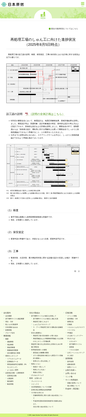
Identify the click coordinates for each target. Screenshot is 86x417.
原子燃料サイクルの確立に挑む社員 (45, 319)
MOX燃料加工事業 (13, 353)
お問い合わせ (70, 373)
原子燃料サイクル (75, 344)
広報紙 (69, 324)
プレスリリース (36, 381)
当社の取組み (34, 313)
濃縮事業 (10, 342)
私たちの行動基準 (11, 324)
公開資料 (10, 378)
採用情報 (69, 358)
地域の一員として (39, 367)
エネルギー (73, 341)
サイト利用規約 (71, 380)
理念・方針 (9, 322)
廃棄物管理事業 (12, 350)
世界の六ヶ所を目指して (41, 361)
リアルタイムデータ (14, 359)
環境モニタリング (11, 356)
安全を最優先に (36, 333)
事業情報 (43, 17)
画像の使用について (74, 383)
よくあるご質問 (12, 370)
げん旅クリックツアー (75, 336)
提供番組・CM (72, 319)
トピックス (35, 384)
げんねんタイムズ (37, 375)
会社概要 (8, 316)
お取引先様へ (70, 370)
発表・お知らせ (35, 378)
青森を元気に (37, 372)
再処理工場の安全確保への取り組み (45, 336)
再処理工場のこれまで (41, 322)
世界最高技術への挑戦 (39, 350)
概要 (7, 339)
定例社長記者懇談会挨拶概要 (41, 390)
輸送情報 (10, 384)
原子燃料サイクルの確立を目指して (43, 316)
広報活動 (69, 313)
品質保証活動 (12, 376)
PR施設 (70, 333)
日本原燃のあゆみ (11, 327)
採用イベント (72, 367)
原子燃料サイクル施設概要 (14, 319)
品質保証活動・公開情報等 (14, 373)
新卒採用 (70, 361)
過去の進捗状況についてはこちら (64, 29)
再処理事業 (11, 347)
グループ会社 (10, 333)
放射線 (71, 347)
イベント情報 (72, 316)
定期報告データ (12, 361)
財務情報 (8, 330)
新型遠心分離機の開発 (41, 353)
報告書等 (10, 381)
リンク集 (69, 377)
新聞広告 (70, 322)
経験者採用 (71, 364)
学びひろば (71, 338)
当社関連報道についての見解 (41, 387)
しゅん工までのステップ (41, 324)
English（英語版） (72, 389)
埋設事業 (10, 344)
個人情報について (73, 386)
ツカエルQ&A (74, 350)
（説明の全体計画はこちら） (47, 113)
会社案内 (7, 313)
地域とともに (36, 364)
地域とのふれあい (39, 369)
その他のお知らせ (37, 392)
